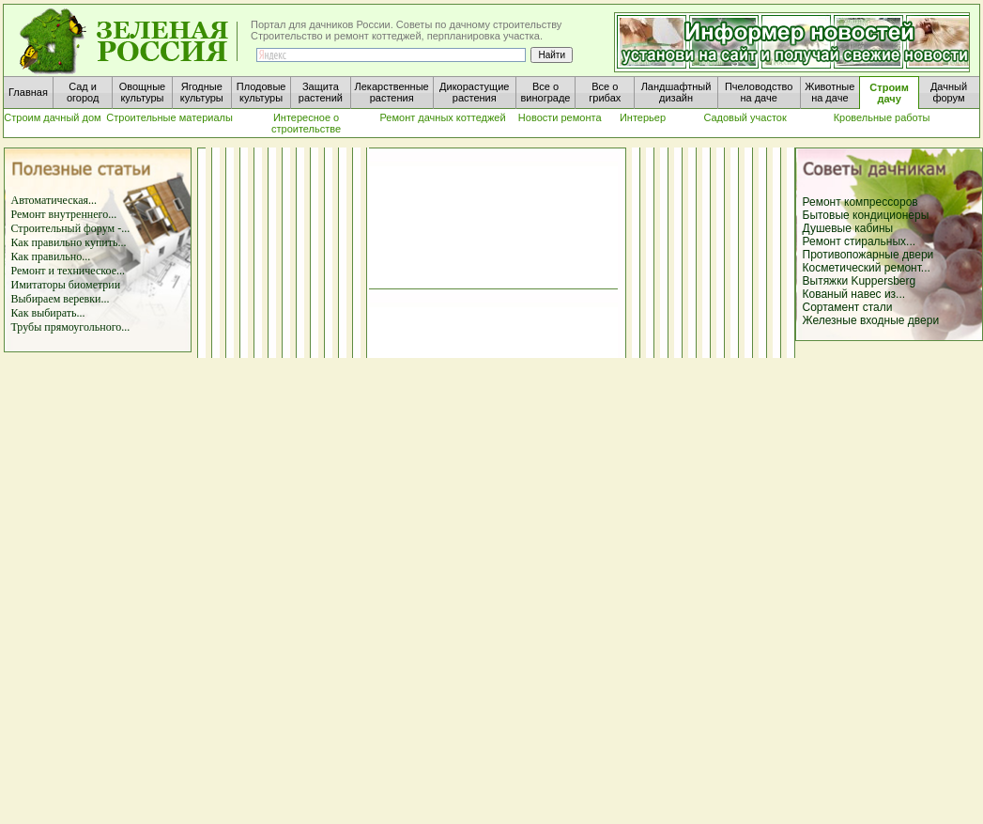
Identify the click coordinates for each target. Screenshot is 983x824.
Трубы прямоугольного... (71, 327)
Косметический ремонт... (866, 267)
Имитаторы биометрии (66, 284)
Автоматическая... (54, 200)
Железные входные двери (871, 320)
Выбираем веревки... (60, 298)
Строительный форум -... (71, 228)
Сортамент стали (848, 307)
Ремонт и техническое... (68, 270)
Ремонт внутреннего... (64, 214)
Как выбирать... (48, 312)
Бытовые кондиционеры (866, 215)
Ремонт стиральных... (859, 241)
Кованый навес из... (854, 294)
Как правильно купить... (69, 242)
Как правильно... (51, 256)
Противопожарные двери (868, 254)
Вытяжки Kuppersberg (859, 281)
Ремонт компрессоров (860, 202)
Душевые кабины (848, 228)
